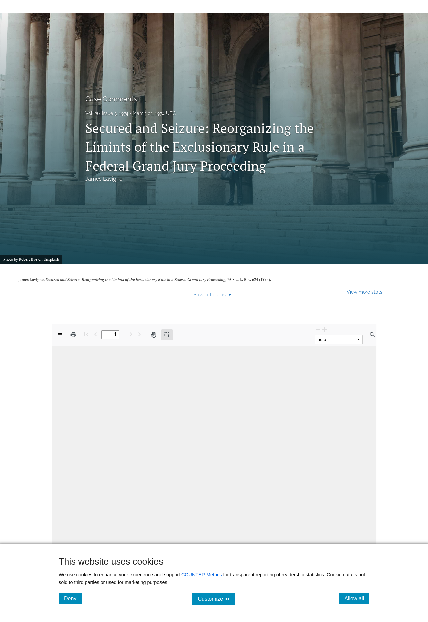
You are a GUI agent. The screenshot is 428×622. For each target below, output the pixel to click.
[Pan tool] (153, 334)
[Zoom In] (325, 329)
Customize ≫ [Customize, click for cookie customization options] (216, 598)
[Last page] (140, 334)
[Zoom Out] (318, 329)
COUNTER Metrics (201, 574)
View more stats (364, 292)
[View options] (60, 335)
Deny (73, 598)
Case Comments (111, 99)
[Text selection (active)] (167, 334)
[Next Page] (131, 334)
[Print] (73, 334)
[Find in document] (372, 334)
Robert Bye (28, 259)
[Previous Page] (96, 334)
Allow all (356, 598)
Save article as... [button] (212, 294)
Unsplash (51, 259)
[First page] (86, 334)
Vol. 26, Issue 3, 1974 (106, 113)
